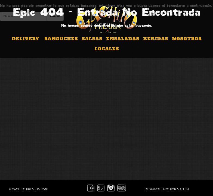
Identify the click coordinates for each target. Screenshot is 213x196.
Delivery (25, 39)
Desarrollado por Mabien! (167, 189)
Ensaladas (122, 39)
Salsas (92, 39)
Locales (106, 49)
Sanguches (61, 39)
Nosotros (187, 39)
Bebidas (155, 39)
